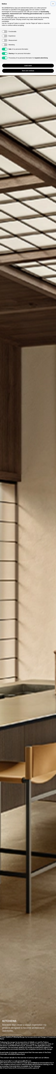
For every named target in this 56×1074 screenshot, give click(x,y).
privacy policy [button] (25, 10)
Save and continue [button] (28, 71)
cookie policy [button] (10, 15)
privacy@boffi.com (24, 1061)
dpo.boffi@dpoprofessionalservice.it (41, 1063)
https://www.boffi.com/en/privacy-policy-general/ (21, 1068)
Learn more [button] (28, 65)
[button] (53, 4)
